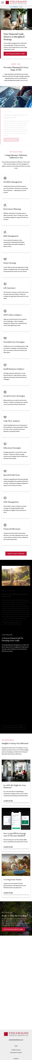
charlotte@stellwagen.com (16, 1039)
